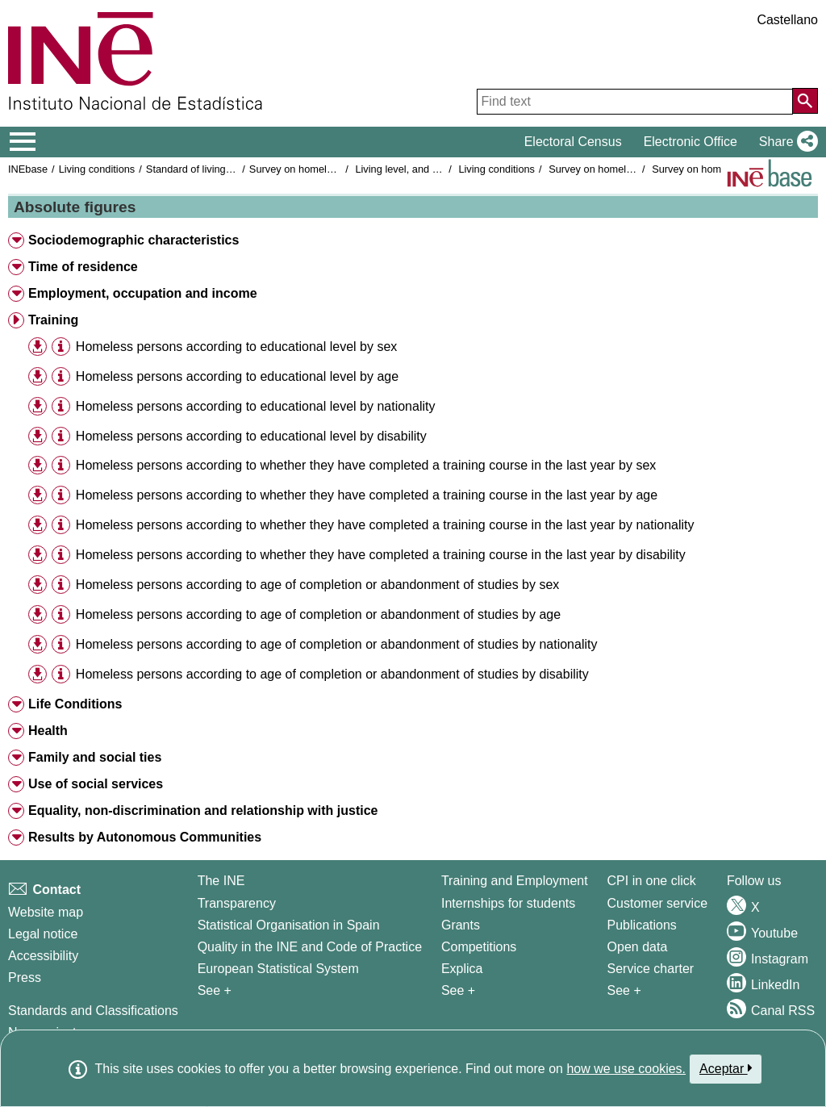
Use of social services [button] (95, 784)
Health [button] (48, 730)
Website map (45, 912)
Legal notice (42, 934)
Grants (460, 925)
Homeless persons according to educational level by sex (236, 346)
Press (24, 977)
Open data (637, 947)
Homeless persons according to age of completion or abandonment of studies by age (318, 614)
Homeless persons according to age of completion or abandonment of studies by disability (332, 674)
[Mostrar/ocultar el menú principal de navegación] (23, 142)
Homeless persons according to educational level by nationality (256, 406)
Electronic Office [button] (690, 141)
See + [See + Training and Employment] (458, 990)
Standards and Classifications (93, 1010)
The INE (221, 881)
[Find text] (635, 102)
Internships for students (508, 903)
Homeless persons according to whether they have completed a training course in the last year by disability (381, 555)
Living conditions (97, 169)
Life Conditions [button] (75, 704)
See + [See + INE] (215, 990)
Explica (462, 968)
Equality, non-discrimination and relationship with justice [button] (203, 810)
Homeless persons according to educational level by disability (251, 436)
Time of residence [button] (83, 267)
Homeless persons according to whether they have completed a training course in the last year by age (366, 495)
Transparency (237, 903)
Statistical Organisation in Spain (289, 925)
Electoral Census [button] (573, 141)
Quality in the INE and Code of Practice (310, 947)
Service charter (651, 968)
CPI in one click (651, 881)
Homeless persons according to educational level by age (237, 376)
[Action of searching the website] (805, 101)
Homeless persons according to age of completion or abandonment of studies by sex (317, 584)
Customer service (657, 903)
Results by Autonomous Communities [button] (144, 837)
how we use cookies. (626, 1069)
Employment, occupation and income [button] (142, 293)
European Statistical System (278, 968)
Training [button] (53, 320)
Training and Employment (514, 881)
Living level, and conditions (416, 169)
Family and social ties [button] (94, 757)
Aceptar (725, 1068)
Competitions (478, 947)
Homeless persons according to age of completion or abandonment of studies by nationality (337, 644)
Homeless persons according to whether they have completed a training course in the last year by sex (366, 465)
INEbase (28, 169)
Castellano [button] (787, 20)
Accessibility (43, 956)
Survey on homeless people (313, 169)
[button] (785, 142)
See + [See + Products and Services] (624, 990)
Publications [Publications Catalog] (642, 925)
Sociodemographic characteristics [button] (133, 240)
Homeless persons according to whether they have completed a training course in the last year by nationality (385, 525)
